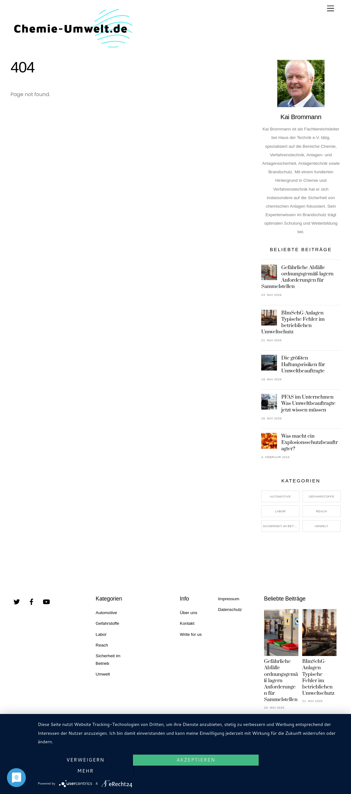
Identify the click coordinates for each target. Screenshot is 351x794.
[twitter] (16, 601)
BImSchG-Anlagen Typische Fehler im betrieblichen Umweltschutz (293, 322)
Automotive (280, 496)
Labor (280, 511)
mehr (299, 771)
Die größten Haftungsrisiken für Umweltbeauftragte (303, 364)
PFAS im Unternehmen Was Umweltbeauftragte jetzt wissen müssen (308, 403)
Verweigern (84, 771)
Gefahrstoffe (321, 496)
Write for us (191, 634)
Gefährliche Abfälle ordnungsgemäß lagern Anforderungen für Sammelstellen (297, 277)
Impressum (228, 598)
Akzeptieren (191, 771)
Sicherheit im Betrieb (281, 526)
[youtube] (46, 601)
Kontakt (187, 623)
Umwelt (321, 526)
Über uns (188, 612)
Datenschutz (230, 609)
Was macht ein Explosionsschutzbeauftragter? (309, 442)
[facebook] (31, 601)
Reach (321, 511)
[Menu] (330, 9)
